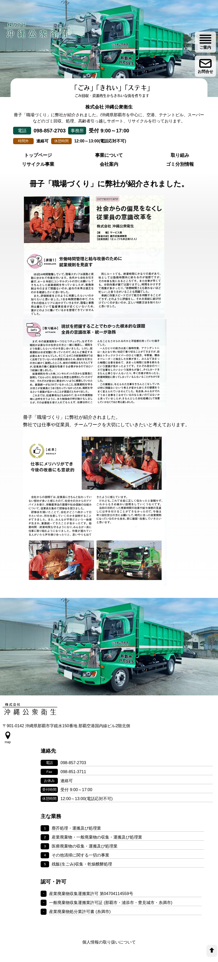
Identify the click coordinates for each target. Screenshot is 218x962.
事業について (109, 168)
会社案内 (109, 177)
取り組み (180, 168)
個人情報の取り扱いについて (109, 918)
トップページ (38, 168)
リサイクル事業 (38, 177)
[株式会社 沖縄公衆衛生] (38, 33)
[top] (211, 951)
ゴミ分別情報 (180, 177)
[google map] (8, 765)
